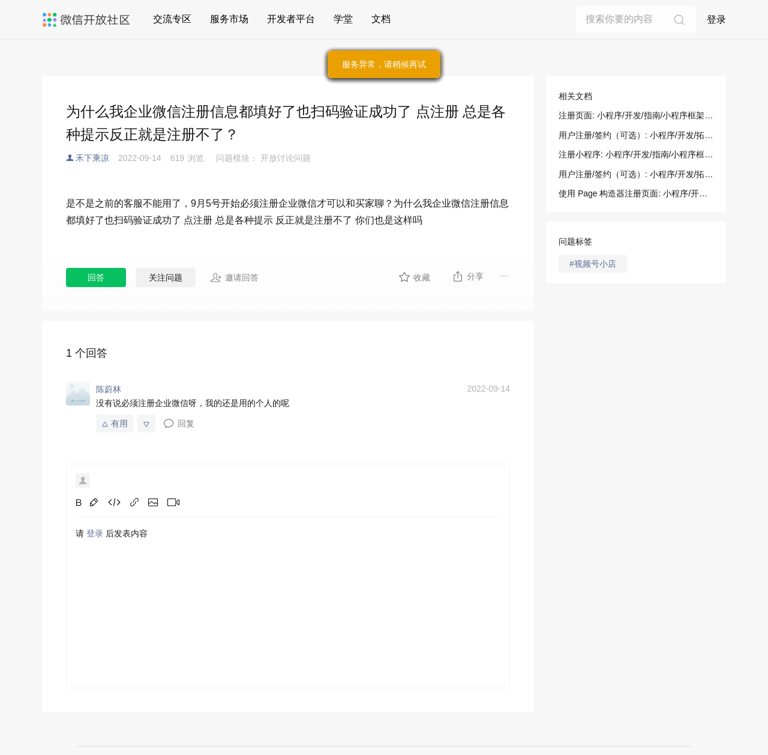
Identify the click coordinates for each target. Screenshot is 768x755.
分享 (468, 276)
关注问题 (165, 277)
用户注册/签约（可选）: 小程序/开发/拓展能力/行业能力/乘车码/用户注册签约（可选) (636, 174)
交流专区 (172, 19)
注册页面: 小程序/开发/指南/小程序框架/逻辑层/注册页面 (636, 115)
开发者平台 (291, 19)
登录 (716, 19)
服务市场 (229, 19)
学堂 (343, 19)
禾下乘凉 (92, 158)
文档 (381, 19)
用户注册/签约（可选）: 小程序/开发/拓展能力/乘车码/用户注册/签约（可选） (636, 135)
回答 (96, 277)
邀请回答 (234, 277)
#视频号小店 (592, 263)
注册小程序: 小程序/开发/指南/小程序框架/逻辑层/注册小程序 (636, 154)
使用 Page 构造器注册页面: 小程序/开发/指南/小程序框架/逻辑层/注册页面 (636, 193)
